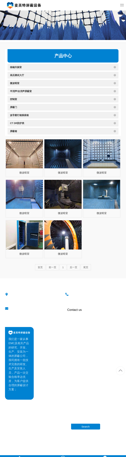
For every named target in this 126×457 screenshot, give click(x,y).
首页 (40, 267)
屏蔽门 (99, 363)
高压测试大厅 (103, 341)
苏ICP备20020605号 (101, 442)
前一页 (52, 267)
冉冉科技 (86, 442)
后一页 (73, 267)
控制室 (99, 358)
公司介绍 (62, 335)
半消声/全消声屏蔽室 (108, 352)
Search (85, 426)
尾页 (85, 267)
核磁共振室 (102, 335)
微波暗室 (24, 172)
